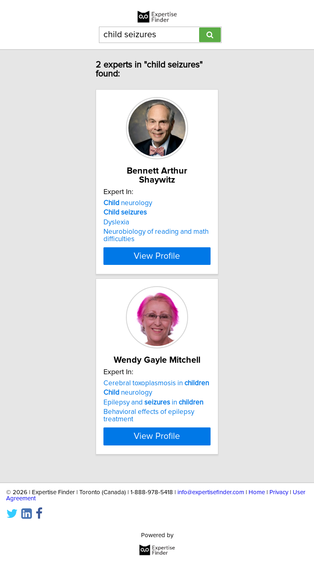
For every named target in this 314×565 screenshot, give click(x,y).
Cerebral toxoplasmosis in (156, 392)
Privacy (278, 492)
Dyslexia (116, 222)
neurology (127, 203)
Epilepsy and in (153, 411)
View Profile (157, 255)
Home (257, 492)
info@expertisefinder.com (210, 492)
